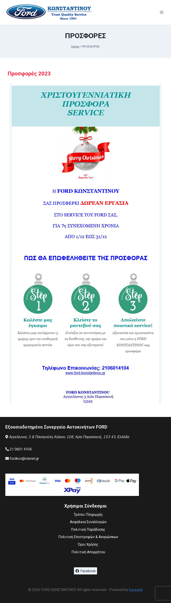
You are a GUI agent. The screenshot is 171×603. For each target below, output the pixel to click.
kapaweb (136, 590)
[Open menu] (161, 12)
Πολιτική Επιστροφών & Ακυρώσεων (88, 537)
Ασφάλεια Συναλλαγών (88, 522)
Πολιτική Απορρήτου (88, 552)
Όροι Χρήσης (88, 544)
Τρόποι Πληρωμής (88, 514)
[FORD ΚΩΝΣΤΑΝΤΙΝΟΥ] (49, 12)
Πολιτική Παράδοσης (88, 529)
